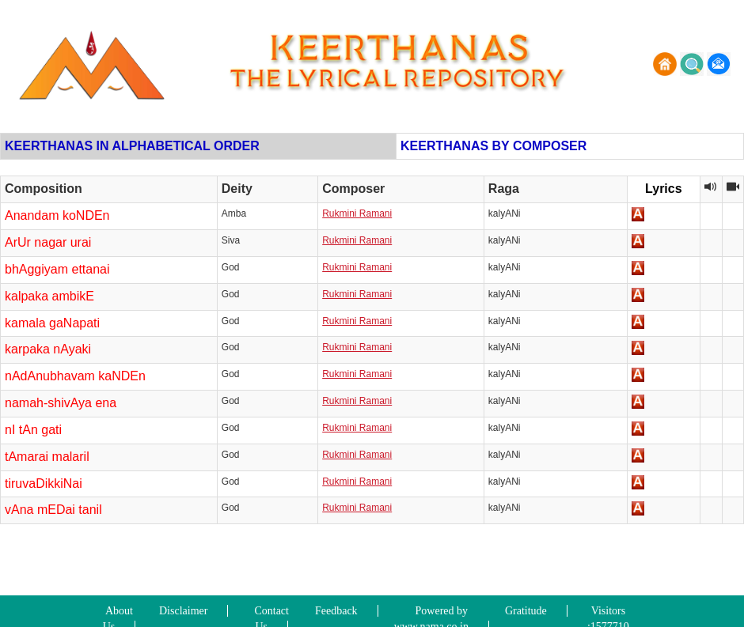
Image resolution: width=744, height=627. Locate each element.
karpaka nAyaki (48, 349)
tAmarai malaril (47, 456)
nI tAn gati (33, 429)
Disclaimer (183, 611)
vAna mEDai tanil (53, 509)
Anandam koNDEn (57, 215)
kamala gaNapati (52, 323)
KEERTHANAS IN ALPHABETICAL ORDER (132, 146)
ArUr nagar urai (48, 242)
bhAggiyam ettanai (57, 269)
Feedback (336, 611)
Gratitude (526, 611)
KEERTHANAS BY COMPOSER (493, 146)
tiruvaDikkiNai (43, 483)
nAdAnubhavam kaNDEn (75, 376)
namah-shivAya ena (60, 403)
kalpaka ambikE (49, 296)
